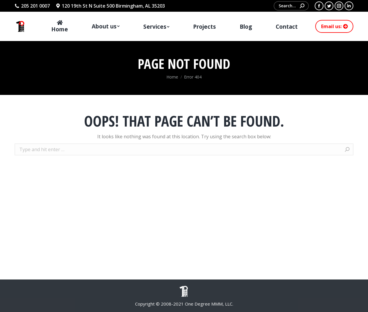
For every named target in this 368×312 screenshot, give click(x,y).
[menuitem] (60, 26)
